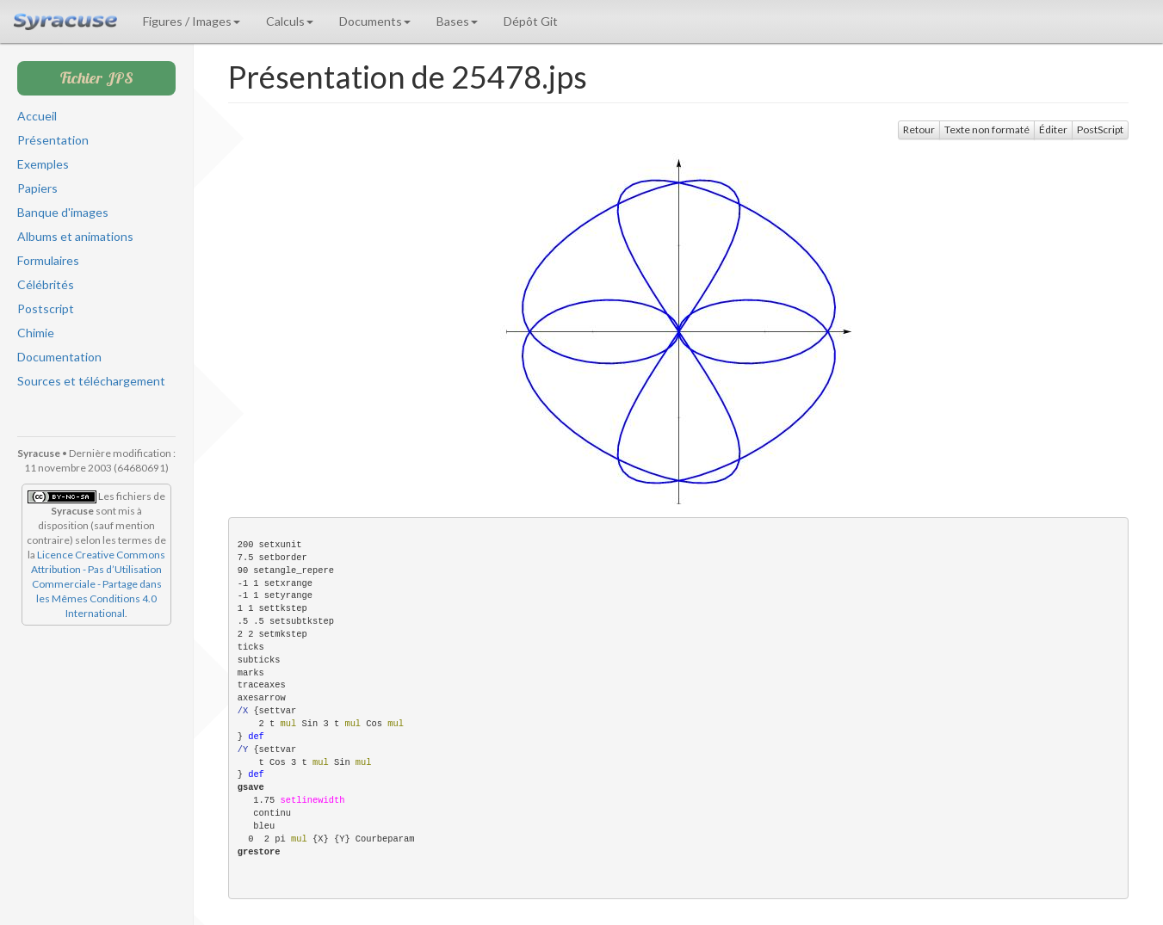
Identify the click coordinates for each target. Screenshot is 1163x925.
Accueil (37, 115)
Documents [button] (375, 21)
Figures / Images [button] (191, 21)
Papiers (37, 188)
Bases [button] (457, 21)
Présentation (53, 140)
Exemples (43, 164)
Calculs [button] (289, 21)
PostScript (1100, 129)
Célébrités (45, 284)
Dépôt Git (531, 21)
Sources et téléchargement (91, 380)
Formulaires (48, 260)
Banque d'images (62, 212)
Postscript (45, 308)
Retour (919, 129)
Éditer (1053, 129)
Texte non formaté (987, 129)
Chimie (35, 332)
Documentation (59, 356)
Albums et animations (75, 236)
